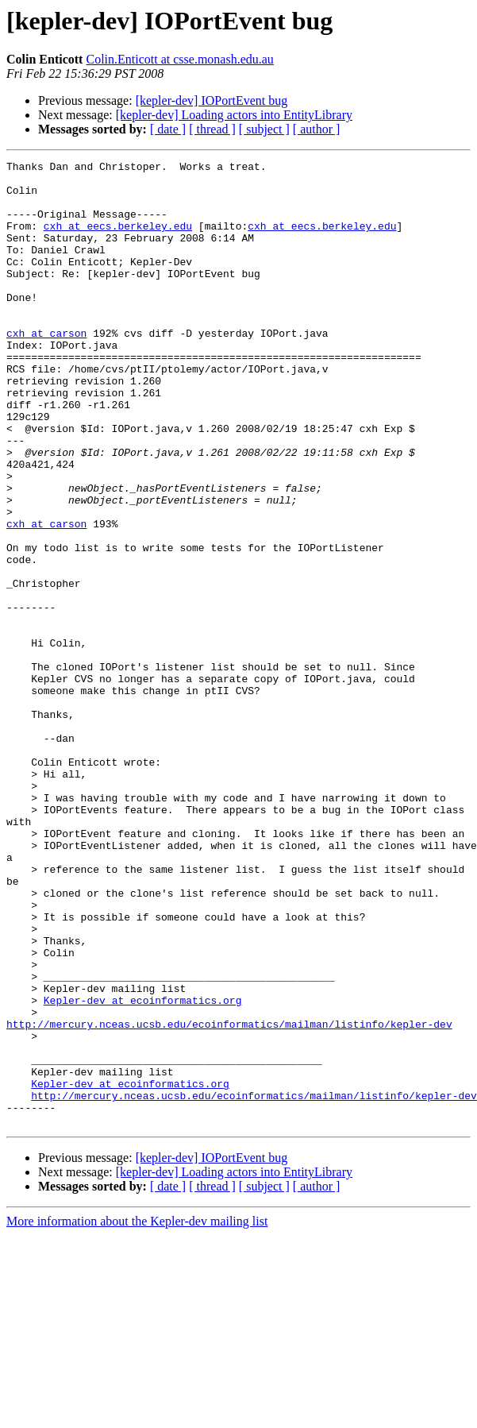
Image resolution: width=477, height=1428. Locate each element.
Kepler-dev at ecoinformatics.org (143, 1169)
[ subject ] (264, 129)
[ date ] (168, 129)
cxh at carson (46, 368)
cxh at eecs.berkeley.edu (118, 240)
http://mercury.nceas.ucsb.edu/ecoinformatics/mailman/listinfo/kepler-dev (229, 1198)
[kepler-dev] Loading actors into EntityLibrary (234, 115)
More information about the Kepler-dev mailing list (136, 1414)
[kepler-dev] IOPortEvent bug (212, 100)
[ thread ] (212, 129)
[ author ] (316, 129)
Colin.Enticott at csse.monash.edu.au (179, 59)
